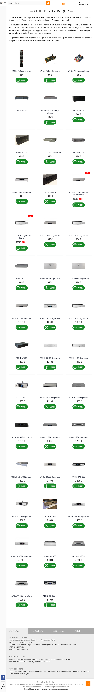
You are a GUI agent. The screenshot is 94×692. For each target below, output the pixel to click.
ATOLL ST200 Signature (50, 477)
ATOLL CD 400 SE (50, 596)
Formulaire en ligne (48, 640)
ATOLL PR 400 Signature (22, 596)
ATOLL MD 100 (78, 152)
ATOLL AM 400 (50, 556)
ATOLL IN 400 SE (78, 556)
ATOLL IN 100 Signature (78, 358)
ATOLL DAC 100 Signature (50, 152)
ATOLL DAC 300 (78, 477)
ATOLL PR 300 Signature (22, 437)
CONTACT (15, 630)
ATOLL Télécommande (21, 71)
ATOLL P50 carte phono (50, 71)
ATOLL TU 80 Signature (21, 192)
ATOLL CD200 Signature (50, 437)
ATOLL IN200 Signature (78, 437)
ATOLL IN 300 (50, 516)
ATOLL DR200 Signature (78, 397)
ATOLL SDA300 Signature (21, 556)
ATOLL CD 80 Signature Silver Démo (78, 193)
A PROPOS (37, 630)
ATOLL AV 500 (21, 358)
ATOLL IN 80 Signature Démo (21, 236)
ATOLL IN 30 (22, 110)
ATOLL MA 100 (78, 110)
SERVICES (58, 630)
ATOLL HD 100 (21, 152)
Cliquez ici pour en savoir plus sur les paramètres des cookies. (46, 689)
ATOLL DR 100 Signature (50, 318)
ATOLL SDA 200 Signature (78, 516)
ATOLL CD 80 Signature (21, 318)
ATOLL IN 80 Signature (78, 318)
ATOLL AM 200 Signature (50, 397)
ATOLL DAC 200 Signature (22, 477)
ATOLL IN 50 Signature (78, 235)
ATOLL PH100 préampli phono (50, 111)
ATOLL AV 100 (21, 278)
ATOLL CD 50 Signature (50, 235)
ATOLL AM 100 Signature (78, 278)
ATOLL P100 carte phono (78, 71)
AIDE (78, 630)
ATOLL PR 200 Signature (50, 278)
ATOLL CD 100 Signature (50, 358)
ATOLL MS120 (21, 397)
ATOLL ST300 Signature (21, 516)
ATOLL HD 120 (50, 192)
